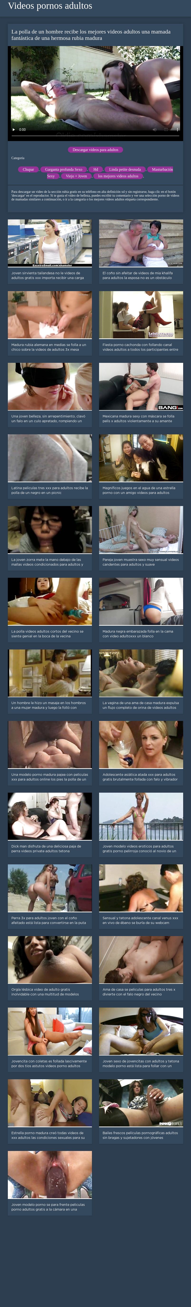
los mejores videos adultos (118, 176)
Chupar (28, 169)
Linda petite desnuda (125, 169)
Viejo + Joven (76, 176)
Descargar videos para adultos (95, 150)
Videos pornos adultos (50, 5)
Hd (95, 169)
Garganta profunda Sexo (63, 169)
